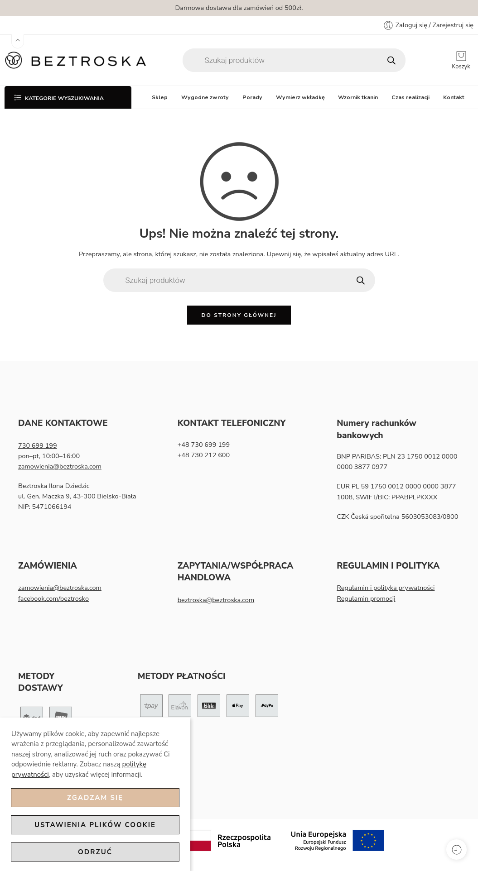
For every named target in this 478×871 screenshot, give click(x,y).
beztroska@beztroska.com (216, 599)
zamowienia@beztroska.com (59, 466)
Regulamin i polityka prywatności (386, 587)
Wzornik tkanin (358, 97)
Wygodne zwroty (205, 97)
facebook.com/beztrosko (53, 598)
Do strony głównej (238, 315)
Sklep (160, 97)
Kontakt (453, 97)
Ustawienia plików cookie (95, 824)
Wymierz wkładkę (300, 97)
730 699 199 (37, 445)
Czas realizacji (410, 97)
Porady (252, 97)
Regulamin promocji (366, 598)
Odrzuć (95, 852)
